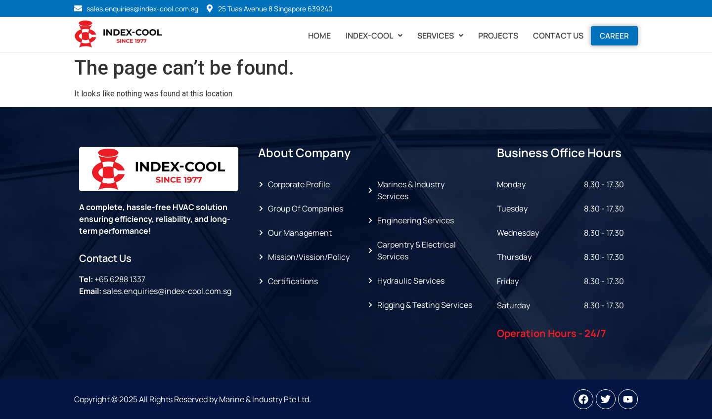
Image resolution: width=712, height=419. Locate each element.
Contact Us (558, 35)
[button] (374, 35)
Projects (498, 35)
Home (319, 35)
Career (614, 36)
